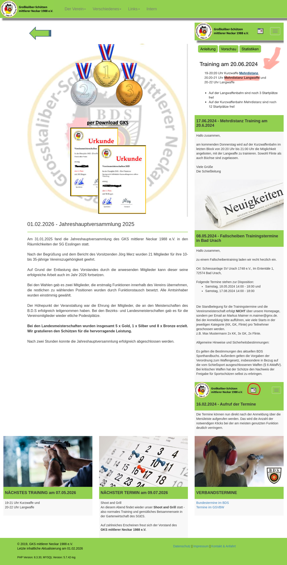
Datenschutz (182, 546)
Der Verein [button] (75, 9)
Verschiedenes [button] (107, 9)
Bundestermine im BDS (212, 503)
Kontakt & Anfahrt (223, 546)
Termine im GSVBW (210, 507)
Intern (153, 7)
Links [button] (134, 9)
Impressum (201, 546)
